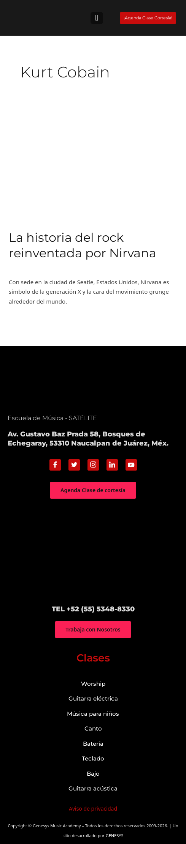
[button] (96, 18)
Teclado (93, 758)
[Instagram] (93, 465)
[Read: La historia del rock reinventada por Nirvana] (93, 164)
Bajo (93, 773)
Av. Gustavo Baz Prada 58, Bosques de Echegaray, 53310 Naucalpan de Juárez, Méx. (88, 438)
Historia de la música (37, 267)
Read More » (25, 319)
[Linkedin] (112, 465)
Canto (93, 728)
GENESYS (115, 835)
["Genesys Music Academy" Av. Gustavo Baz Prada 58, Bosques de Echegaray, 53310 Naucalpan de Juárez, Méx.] (93, 551)
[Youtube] (131, 465)
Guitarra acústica (93, 788)
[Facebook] (55, 465)
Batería (93, 743)
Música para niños (93, 713)
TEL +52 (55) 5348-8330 (93, 609)
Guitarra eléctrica (93, 698)
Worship (93, 683)
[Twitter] (74, 465)
